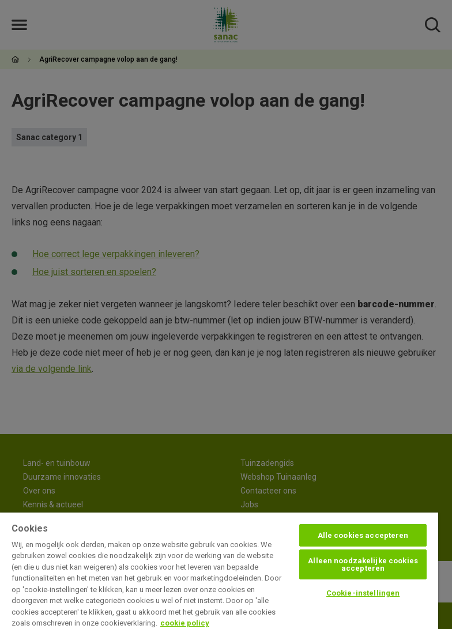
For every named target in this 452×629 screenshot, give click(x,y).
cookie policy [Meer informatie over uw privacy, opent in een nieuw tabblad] (184, 623)
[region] (219, 571)
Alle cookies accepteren (363, 535)
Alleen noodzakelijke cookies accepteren (363, 564)
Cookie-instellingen (363, 593)
